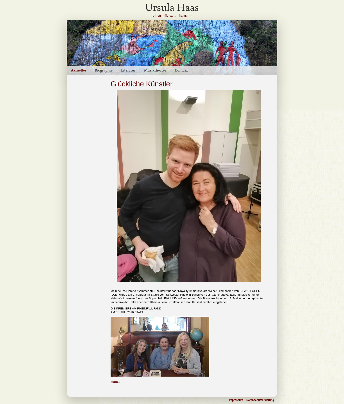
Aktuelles (78, 70)
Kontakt (181, 70)
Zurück (115, 382)
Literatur (128, 70)
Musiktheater (155, 70)
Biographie (104, 70)
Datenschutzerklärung (260, 400)
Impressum (236, 400)
